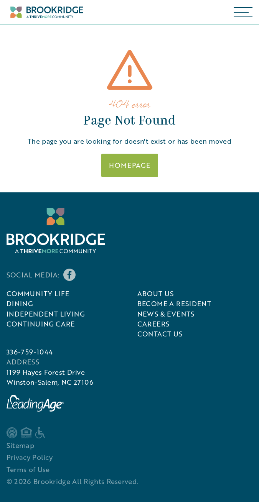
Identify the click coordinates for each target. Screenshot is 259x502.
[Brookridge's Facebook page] (69, 275)
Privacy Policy (30, 457)
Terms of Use (28, 469)
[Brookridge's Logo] (56, 230)
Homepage (129, 165)
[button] (243, 12)
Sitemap (20, 445)
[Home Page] (45, 12)
